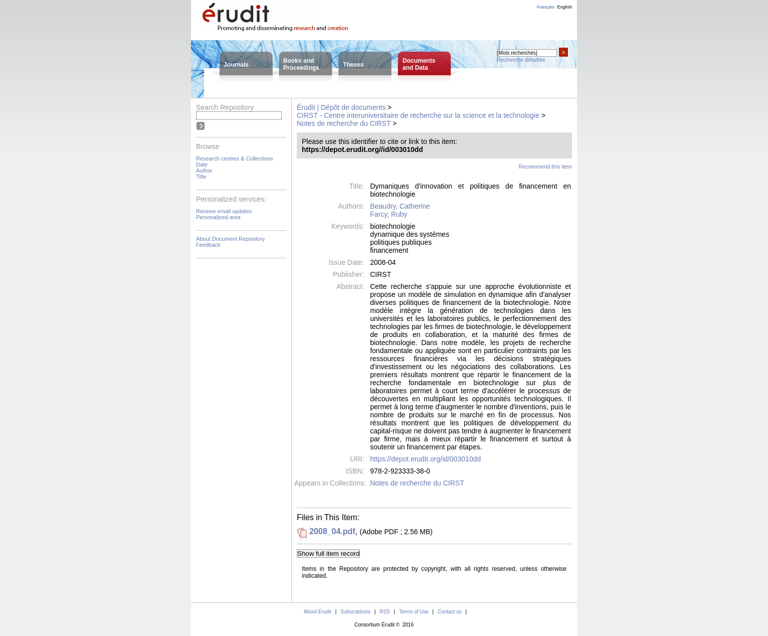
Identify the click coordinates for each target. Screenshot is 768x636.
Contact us (450, 611)
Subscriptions (355, 611)
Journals (236, 64)
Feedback (208, 245)
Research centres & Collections (234, 158)
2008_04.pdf (332, 531)
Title (201, 177)
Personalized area (218, 217)
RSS (384, 611)
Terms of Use (414, 611)
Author (204, 171)
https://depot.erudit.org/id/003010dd (425, 459)
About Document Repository (230, 239)
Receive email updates (224, 211)
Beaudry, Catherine (400, 206)
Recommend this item (545, 167)
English (564, 7)
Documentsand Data (419, 64)
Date (202, 165)
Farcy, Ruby (388, 214)
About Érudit (317, 611)
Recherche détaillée (521, 60)
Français (545, 7)
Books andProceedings (301, 64)
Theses (353, 64)
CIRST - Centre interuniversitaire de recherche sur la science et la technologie (418, 115)
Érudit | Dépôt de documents (341, 107)
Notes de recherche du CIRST (344, 123)
